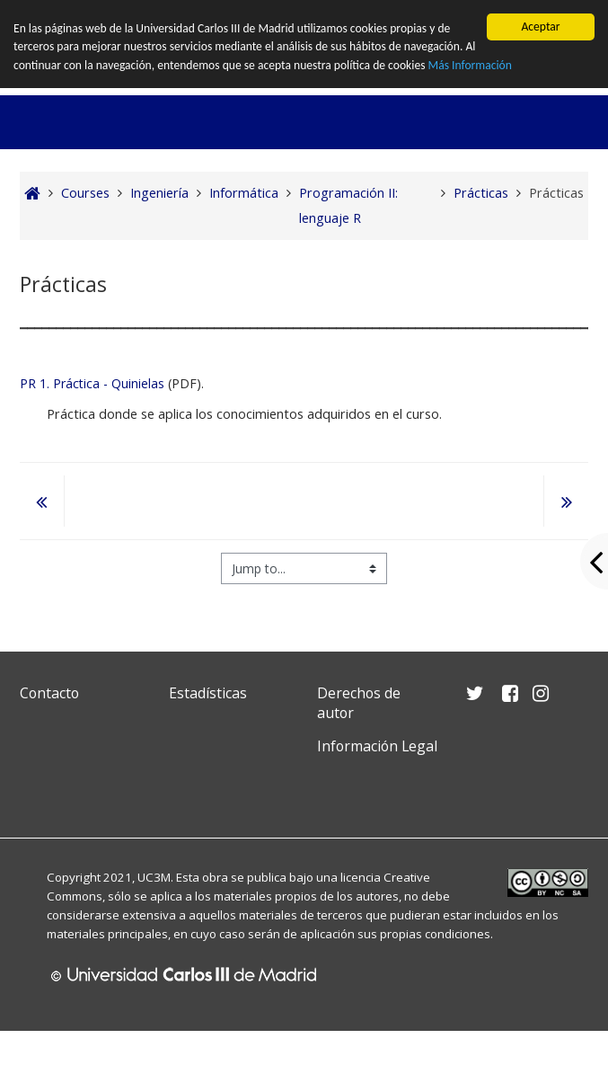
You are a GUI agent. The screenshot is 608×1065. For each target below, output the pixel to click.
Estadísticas (208, 693)
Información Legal (377, 746)
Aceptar (540, 26)
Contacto (49, 693)
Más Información (470, 65)
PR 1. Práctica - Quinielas (92, 383)
